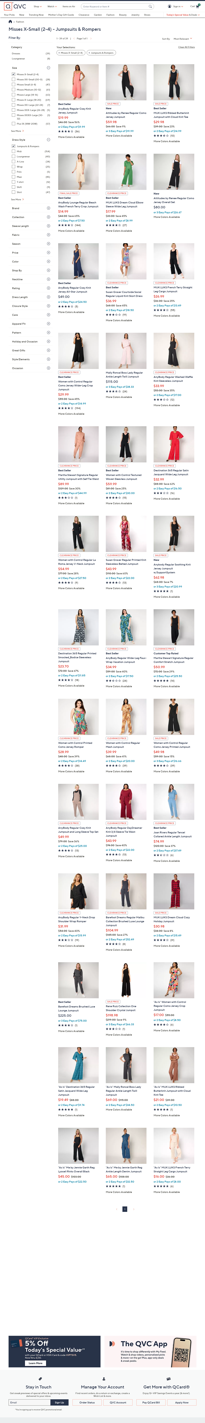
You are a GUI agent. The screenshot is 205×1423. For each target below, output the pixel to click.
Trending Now (36, 14)
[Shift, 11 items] (31, 187)
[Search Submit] (151, 6)
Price (15, 252)
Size (14, 67)
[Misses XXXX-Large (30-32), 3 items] (31, 116)
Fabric (15, 234)
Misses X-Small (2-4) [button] (72, 52)
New (21, 14)
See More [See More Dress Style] (16, 199)
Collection (18, 217)
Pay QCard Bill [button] (151, 1402)
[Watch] (51, 6)
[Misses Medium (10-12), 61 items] (31, 89)
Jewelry (135, 14)
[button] (170, 6)
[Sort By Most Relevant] (184, 39)
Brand (15, 208)
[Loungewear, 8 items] (31, 58)
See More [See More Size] (16, 131)
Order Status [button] (87, 1402)
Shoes (147, 14)
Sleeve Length (20, 226)
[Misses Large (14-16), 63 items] (31, 94)
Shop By (17, 270)
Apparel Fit (19, 323)
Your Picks (9, 14)
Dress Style (18, 139)
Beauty (123, 14)
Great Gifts (18, 350)
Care (15, 314)
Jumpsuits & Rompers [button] (102, 52)
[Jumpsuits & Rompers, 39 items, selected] (31, 146)
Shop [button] (36, 6)
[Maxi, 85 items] (31, 177)
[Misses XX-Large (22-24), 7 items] (31, 105)
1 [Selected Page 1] (124, 1209)
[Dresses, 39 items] (31, 53)
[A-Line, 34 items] (31, 161)
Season (16, 243)
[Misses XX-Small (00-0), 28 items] (31, 79)
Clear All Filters (186, 47)
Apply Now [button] (182, 1402)
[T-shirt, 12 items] (31, 182)
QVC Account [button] (118, 1402)
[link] (74, 38)
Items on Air (69, 6)
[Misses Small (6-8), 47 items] (31, 84)
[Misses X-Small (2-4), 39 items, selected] (31, 74)
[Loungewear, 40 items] (31, 156)
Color (15, 261)
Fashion (110, 14)
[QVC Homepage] (10, 22)
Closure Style (20, 306)
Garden (98, 14)
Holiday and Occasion (25, 341)
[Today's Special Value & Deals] (183, 14)
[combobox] (114, 6)
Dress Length (20, 297)
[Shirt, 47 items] (31, 192)
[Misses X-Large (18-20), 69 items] (31, 100)
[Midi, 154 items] (31, 151)
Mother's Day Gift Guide (61, 14)
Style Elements (21, 359)
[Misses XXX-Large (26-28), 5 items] (31, 110)
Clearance (84, 14)
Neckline (17, 279)
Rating (16, 288)
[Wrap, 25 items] (31, 166)
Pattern (16, 332)
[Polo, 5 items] (31, 171)
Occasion (17, 368)
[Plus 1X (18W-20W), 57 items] (31, 123)
